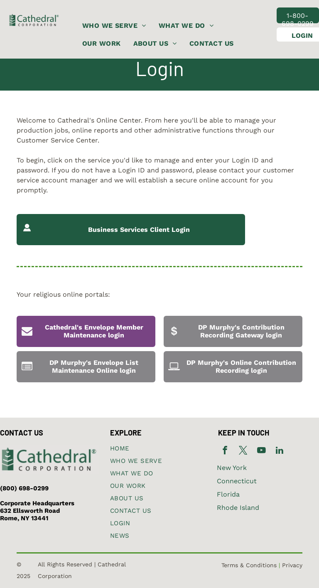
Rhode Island (238, 508)
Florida (228, 494)
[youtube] (261, 451)
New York (232, 468)
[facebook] (225, 451)
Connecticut (237, 481)
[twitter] (243, 451)
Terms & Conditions (249, 565)
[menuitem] (114, 25)
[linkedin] (280, 451)
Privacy (292, 565)
